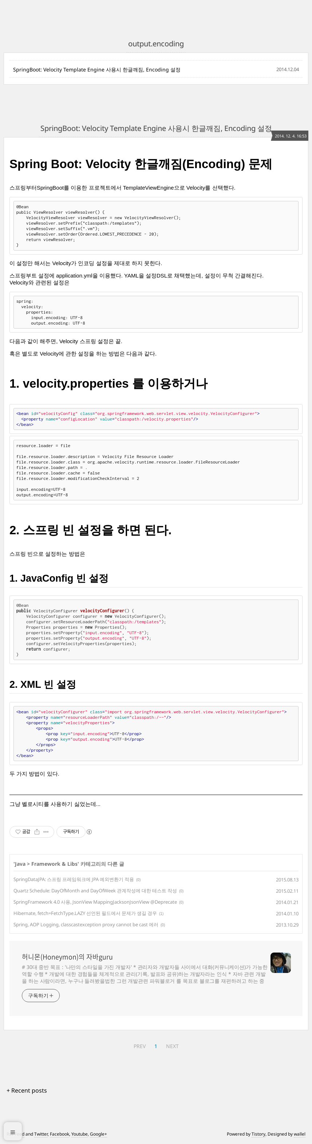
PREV (140, 1046)
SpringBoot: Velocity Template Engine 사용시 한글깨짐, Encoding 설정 (97, 69)
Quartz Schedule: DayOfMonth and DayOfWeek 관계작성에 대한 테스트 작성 (95, 890)
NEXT (172, 1046)
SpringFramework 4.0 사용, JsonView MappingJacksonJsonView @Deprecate (95, 902)
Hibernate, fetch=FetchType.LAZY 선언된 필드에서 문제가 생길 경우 (85, 913)
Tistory (258, 1134)
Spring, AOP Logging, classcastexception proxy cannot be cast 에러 (85, 924)
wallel (299, 1134)
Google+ (98, 1134)
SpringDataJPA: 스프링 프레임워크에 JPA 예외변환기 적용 (73, 879)
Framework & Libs (54, 863)
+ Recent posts (27, 1090)
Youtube (79, 1134)
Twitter (41, 1134)
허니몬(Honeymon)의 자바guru (67, 957)
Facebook (59, 1134)
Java (20, 863)
